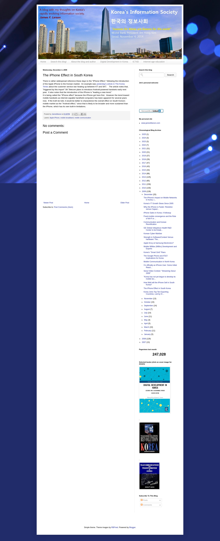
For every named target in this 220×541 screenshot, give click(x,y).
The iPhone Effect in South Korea (157, 288)
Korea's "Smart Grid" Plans (155, 252)
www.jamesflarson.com (150, 123)
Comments (146, 505)
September (149, 306)
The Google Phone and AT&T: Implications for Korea (156, 257)
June (146, 316)
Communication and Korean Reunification (155, 223)
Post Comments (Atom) (63, 207)
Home (43, 61)
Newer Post (48, 203)
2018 (144, 159)
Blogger (132, 527)
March (147, 327)
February (148, 331)
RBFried (114, 527)
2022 (144, 145)
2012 (144, 181)
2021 (144, 148)
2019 (144, 156)
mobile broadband (66, 118)
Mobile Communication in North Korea (159, 262)
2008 (144, 339)
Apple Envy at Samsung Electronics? (159, 243)
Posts (144, 500)
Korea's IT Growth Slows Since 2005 (158, 203)
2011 (144, 184)
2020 (144, 152)
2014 (144, 173)
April (146, 323)
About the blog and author (83, 61)
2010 (144, 188)
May (146, 320)
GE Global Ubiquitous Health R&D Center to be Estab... (157, 229)
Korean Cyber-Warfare (153, 233)
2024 (144, 138)
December (148, 194)
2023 (144, 141)
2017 (144, 163)
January (147, 334)
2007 (144, 342)
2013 (144, 177)
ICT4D (136, 61)
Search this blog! (58, 61)
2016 (144, 166)
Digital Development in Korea (114, 61)
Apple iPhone (54, 118)
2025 (144, 134)
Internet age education (154, 61)
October (147, 302)
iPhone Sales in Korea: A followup (157, 213)
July (146, 313)
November (148, 299)
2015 (144, 170)
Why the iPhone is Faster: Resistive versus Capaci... (158, 208)
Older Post (124, 203)
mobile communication (83, 118)
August (147, 309)
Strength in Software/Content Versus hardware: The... (158, 238)
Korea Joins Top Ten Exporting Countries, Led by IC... (156, 293)
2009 (144, 191)
